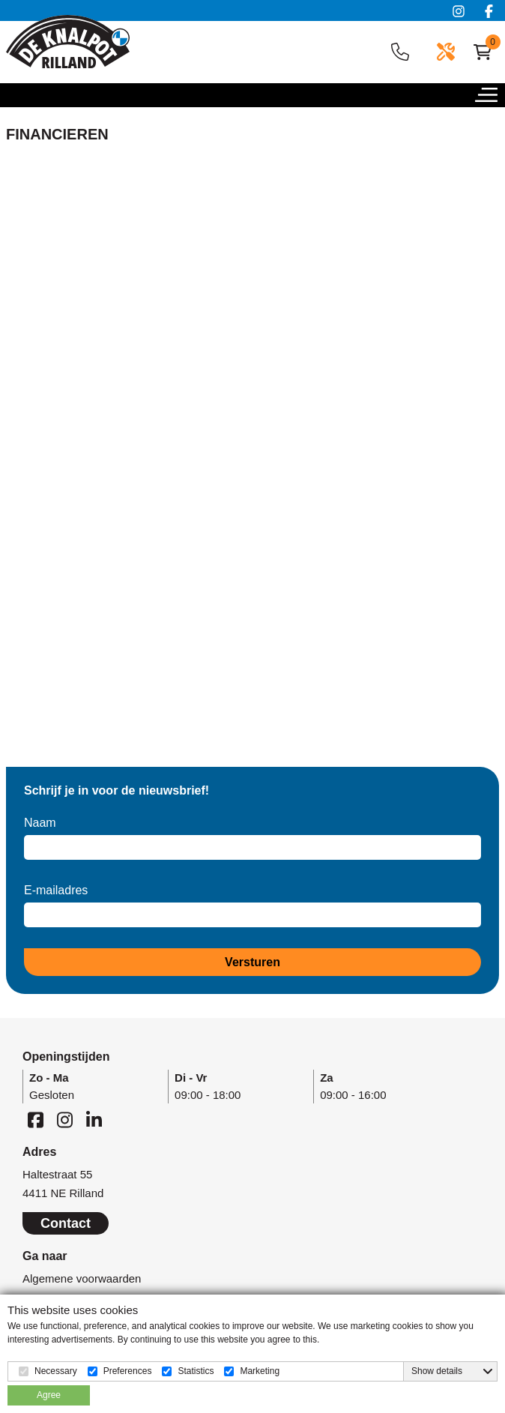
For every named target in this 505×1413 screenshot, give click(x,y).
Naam (40, 822)
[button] (490, 99)
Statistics (196, 1371)
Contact (65, 1223)
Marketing (259, 1371)
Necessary (55, 1371)
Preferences (127, 1371)
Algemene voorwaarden (81, 1278)
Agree (49, 1395)
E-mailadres (56, 890)
